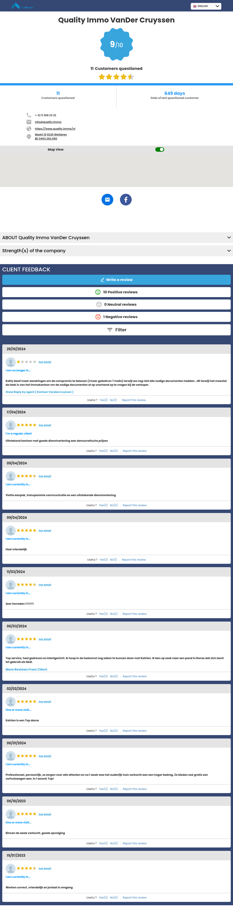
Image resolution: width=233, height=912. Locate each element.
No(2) (114, 614)
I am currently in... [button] (18, 484)
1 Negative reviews (116, 316)
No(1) (113, 400)
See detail (45, 362)
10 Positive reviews (116, 292)
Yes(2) (103, 614)
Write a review (116, 279)
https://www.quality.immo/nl (55, 129)
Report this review (134, 400)
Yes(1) (104, 400)
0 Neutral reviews (116, 304)
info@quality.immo (48, 122)
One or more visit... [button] (18, 710)
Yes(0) (103, 451)
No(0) (114, 451)
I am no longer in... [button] (18, 370)
